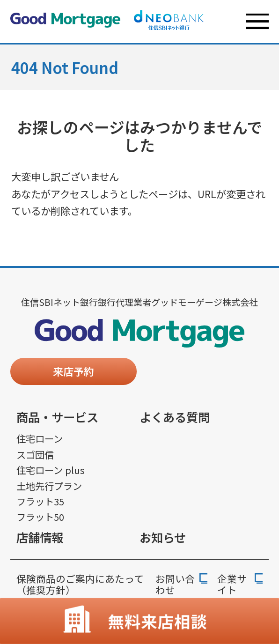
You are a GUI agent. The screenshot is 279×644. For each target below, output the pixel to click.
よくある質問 (175, 416)
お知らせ (163, 537)
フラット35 (40, 501)
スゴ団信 (35, 454)
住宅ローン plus (50, 470)
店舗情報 (39, 537)
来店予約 (73, 370)
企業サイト (232, 584)
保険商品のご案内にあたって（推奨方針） (80, 584)
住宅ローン (39, 438)
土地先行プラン (49, 486)
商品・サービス (57, 416)
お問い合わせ (175, 584)
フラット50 (40, 516)
